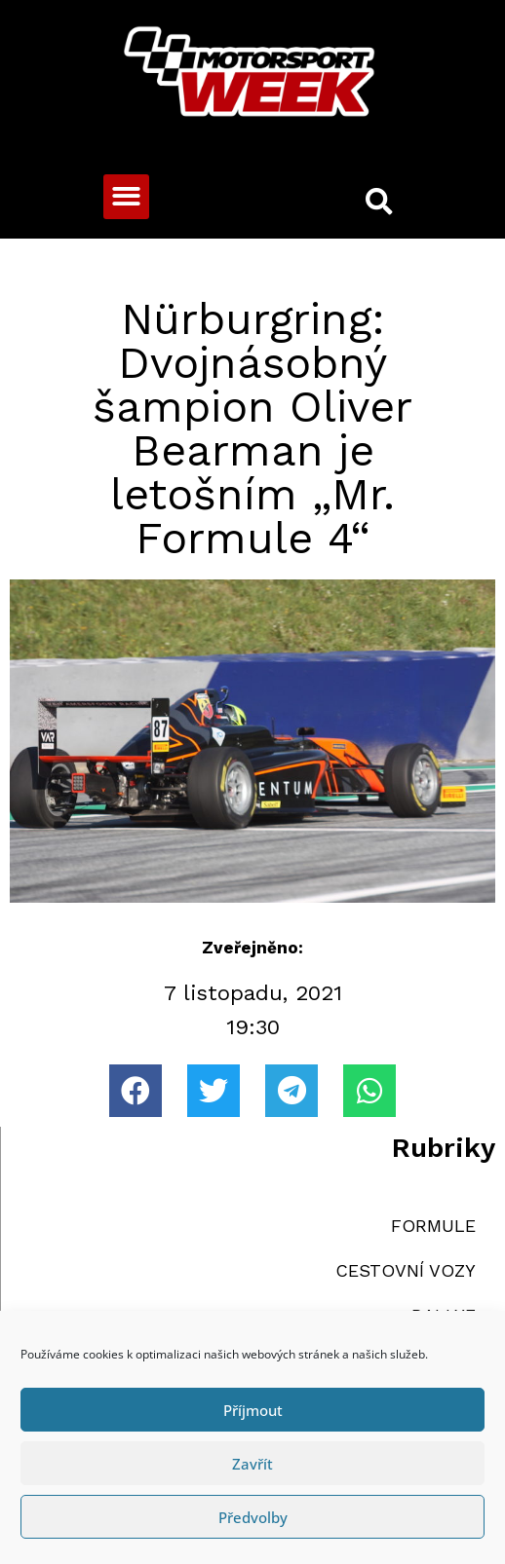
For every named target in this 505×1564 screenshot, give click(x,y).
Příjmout (253, 1410)
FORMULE (433, 1225)
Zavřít (252, 1463)
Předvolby (253, 1517)
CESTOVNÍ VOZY (405, 1270)
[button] (126, 197)
